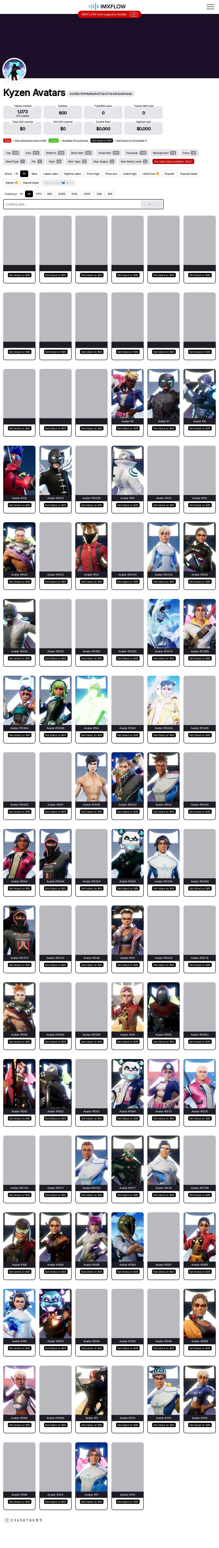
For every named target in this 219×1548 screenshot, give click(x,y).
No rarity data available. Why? (173, 161)
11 (41, 1520)
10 (37, 1520)
